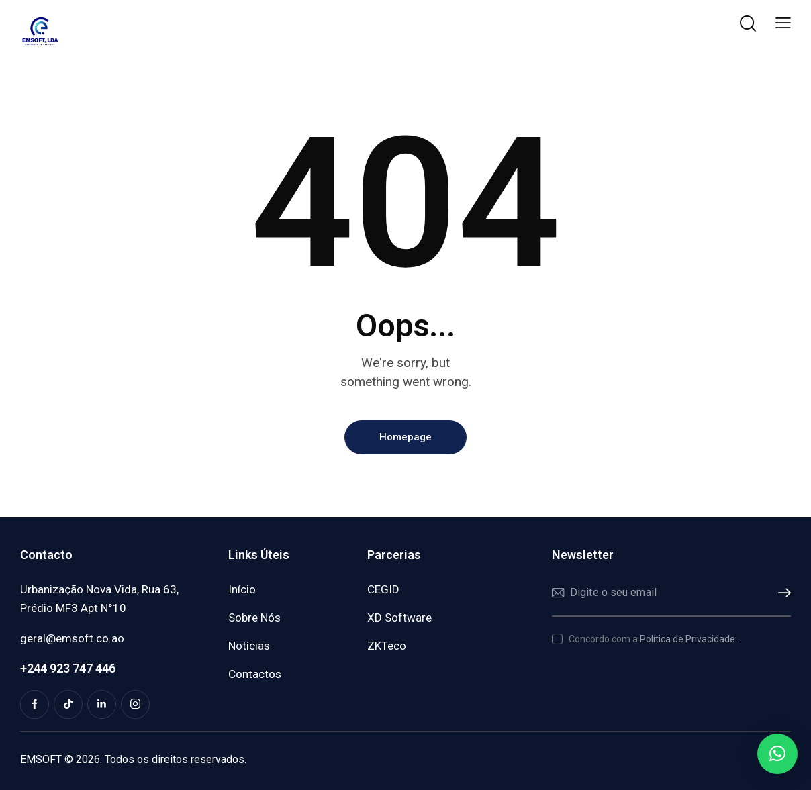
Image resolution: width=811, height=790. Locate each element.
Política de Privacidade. (688, 639)
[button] (783, 23)
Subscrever (781, 593)
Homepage (405, 437)
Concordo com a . (654, 639)
